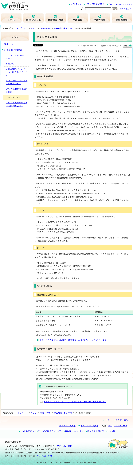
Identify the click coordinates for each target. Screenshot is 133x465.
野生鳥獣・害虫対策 (63, 28)
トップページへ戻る (89, 426)
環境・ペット (45, 28)
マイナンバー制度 (44, 456)
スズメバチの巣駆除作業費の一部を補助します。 (16, 104)
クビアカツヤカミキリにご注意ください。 (16, 57)
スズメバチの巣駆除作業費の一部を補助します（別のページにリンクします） (74, 340)
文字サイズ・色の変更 (94, 4)
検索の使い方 (125, 9)
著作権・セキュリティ (74, 431)
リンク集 (111, 431)
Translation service (120, 4)
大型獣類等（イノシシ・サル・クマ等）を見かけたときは (17, 72)
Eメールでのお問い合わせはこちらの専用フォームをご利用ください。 (75, 402)
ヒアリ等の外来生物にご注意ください (16, 90)
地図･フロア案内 (64, 446)
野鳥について (11, 64)
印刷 (126, 45)
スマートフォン (120, 426)
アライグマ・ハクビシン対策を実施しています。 (17, 82)
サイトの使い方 (27, 431)
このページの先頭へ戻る (117, 420)
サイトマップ (75, 4)
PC (110, 426)
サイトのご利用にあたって (49, 431)
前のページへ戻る (67, 426)
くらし (34, 28)
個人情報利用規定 (95, 431)
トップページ (22, 28)
